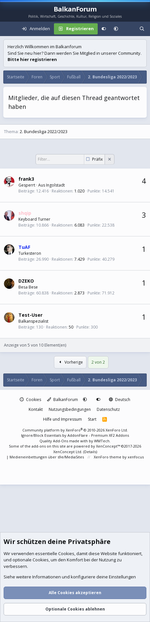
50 (71, 327)
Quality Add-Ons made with (64, 440)
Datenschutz (108, 409)
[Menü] (8, 29)
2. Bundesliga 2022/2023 (43, 131)
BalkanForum (62, 399)
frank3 (26, 179)
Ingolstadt (55, 185)
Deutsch (119, 399)
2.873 (79, 293)
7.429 (79, 259)
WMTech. (102, 440)
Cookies (30, 399)
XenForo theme (107, 456)
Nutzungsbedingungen (70, 409)
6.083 (79, 225)
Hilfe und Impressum (62, 419)
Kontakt (36, 409)
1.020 (79, 191)
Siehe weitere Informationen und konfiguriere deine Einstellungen (70, 577)
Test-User (30, 315)
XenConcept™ (108, 446)
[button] (116, 28)
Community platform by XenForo (75, 430)
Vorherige (70, 362)
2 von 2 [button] (98, 362)
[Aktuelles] (129, 28)
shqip (24, 213)
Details (90, 451)
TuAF (24, 247)
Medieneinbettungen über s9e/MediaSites (47, 456)
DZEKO (26, 281)
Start (92, 419)
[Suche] (142, 28)
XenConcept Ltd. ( (68, 451)
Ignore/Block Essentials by (75, 435)
